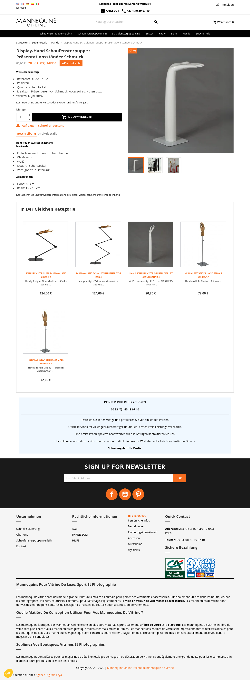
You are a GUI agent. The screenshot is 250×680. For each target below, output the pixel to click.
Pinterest (138, 494)
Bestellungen (136, 526)
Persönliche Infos (139, 520)
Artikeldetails (47, 133)
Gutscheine (135, 544)
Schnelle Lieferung (28, 529)
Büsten (149, 33)
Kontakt (21, 8)
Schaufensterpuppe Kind (126, 33)
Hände (186, 33)
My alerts (134, 550)
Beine (174, 33)
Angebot (110, 11)
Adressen (134, 538)
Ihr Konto (137, 516)
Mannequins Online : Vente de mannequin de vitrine (140, 668)
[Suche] (126, 21)
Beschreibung (26, 133)
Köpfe (162, 33)
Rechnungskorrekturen (142, 532)
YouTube (125, 494)
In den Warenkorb (76, 117)
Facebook (112, 494)
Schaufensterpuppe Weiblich (56, 33)
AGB (75, 529)
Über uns (22, 534)
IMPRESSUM (80, 534)
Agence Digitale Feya (49, 675)
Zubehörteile (203, 33)
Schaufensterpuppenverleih (34, 540)
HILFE (75, 540)
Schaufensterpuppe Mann (92, 33)
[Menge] (21, 117)
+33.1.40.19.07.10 (135, 11)
